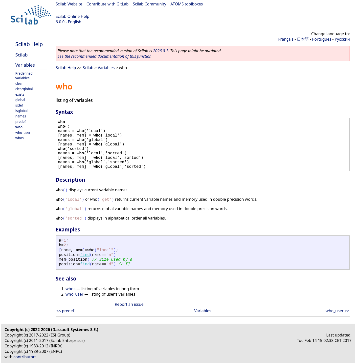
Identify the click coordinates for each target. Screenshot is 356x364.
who (18, 127)
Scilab (21, 55)
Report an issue (129, 304)
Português (321, 39)
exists (19, 94)
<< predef (65, 310)
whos (19, 138)
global (20, 99)
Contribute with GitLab (108, 4)
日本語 (303, 39)
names (20, 116)
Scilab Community (149, 4)
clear (19, 83)
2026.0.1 (160, 51)
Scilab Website (69, 4)
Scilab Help (29, 44)
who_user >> (337, 310)
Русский (342, 39)
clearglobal (24, 88)
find (84, 255)
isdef (19, 105)
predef (20, 121)
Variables (25, 65)
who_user (23, 132)
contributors (25, 357)
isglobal (21, 110)
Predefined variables (24, 75)
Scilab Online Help (72, 16)
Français (285, 39)
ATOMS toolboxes (187, 4)
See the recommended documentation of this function (105, 56)
